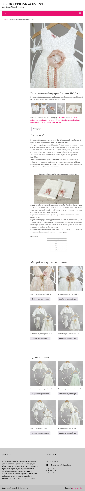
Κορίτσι (61, 117)
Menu (7, 13)
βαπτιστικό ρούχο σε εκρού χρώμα (67, 120)
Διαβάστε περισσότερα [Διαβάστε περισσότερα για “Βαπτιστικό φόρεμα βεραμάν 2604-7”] (67, 394)
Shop (6, 19)
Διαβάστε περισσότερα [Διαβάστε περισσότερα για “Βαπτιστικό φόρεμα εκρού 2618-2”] (67, 299)
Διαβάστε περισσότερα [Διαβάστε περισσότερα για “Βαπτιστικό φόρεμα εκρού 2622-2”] (67, 433)
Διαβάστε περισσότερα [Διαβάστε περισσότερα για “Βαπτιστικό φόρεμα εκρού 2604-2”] (40, 394)
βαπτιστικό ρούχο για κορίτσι (45, 120)
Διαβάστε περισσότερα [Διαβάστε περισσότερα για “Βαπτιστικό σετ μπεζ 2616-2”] (40, 433)
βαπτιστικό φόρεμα (36, 122)
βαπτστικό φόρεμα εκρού (52, 122)
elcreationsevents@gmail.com (60, 465)
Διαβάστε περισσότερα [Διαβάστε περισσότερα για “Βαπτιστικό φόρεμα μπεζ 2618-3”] (40, 299)
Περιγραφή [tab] (37, 129)
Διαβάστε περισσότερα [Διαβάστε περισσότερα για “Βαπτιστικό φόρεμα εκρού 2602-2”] (40, 338)
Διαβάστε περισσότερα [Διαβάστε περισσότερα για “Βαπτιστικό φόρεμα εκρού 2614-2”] (67, 338)
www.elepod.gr (77, 488)
